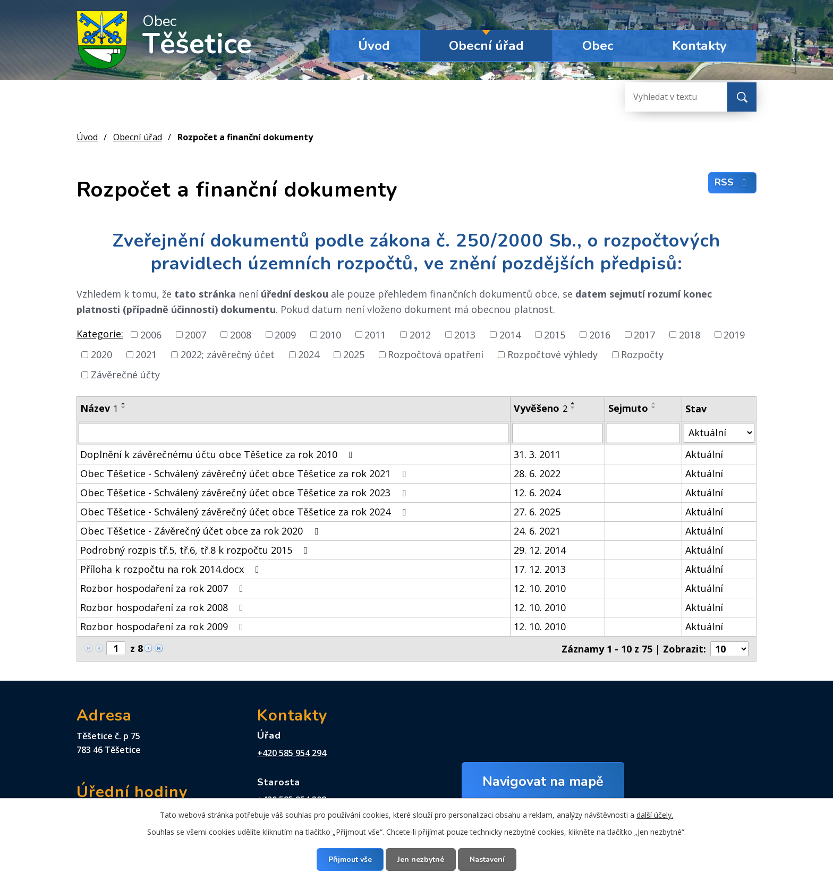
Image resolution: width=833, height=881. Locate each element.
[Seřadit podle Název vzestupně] (124, 403)
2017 (644, 334)
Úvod (374, 46)
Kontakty (699, 46)
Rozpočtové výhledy (552, 354)
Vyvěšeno (540, 408)
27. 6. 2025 (537, 511)
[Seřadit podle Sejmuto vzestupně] (654, 403)
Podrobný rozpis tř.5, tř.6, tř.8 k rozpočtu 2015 (196, 550)
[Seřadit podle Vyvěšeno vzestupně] (573, 403)
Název (99, 408)
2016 (599, 334)
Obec (598, 46)
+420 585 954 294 (291, 753)
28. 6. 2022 (537, 473)
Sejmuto (628, 408)
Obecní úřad (486, 46)
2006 (151, 334)
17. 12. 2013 (540, 569)
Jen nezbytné (420, 859)
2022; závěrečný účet (228, 354)
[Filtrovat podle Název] (293, 433)
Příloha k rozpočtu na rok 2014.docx (172, 569)
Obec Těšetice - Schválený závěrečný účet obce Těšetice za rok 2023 (245, 492)
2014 (510, 334)
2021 (146, 354)
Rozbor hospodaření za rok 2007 (164, 588)
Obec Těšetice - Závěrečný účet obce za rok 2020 (201, 530)
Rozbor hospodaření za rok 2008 (164, 607)
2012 (420, 334)
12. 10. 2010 (540, 588)
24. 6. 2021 (537, 530)
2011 (375, 334)
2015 (554, 334)
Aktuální (704, 454)
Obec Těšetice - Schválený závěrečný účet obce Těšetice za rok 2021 (245, 473)
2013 (464, 334)
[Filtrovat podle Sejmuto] (643, 433)
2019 (734, 334)
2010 (330, 334)
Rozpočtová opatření (435, 354)
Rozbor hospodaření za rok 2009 (164, 626)
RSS (733, 182)
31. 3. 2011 (537, 454)
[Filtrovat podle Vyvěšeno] (557, 433)
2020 (101, 354)
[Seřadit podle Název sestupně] (124, 407)
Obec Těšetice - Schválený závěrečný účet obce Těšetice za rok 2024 (245, 511)
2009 (285, 334)
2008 (240, 334)
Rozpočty (642, 354)
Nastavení (487, 859)
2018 (689, 334)
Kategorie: (99, 333)
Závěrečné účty (125, 374)
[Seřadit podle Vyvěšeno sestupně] (573, 407)
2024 (308, 354)
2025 (353, 354)
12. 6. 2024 (537, 492)
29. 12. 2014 (540, 550)
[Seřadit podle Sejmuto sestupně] (654, 407)
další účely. (654, 815)
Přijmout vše (350, 859)
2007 (195, 334)
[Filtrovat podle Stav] (719, 433)
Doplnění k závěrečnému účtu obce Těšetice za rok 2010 (218, 454)
